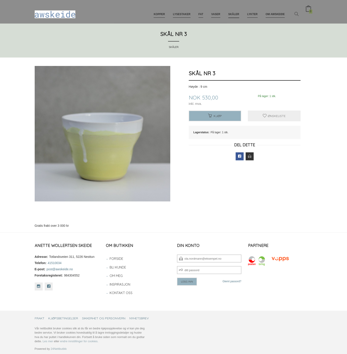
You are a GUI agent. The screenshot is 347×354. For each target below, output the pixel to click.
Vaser (215, 10)
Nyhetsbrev (139, 318)
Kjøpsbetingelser (63, 318)
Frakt (39, 318)
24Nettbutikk (59, 348)
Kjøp (215, 116)
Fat (201, 10)
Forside (116, 259)
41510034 (55, 263)
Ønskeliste (274, 116)
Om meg (116, 276)
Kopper (159, 10)
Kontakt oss (121, 293)
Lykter (252, 10)
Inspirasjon (120, 284)
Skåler (233, 10)
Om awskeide (275, 10)
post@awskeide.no (59, 269)
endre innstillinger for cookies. (79, 341)
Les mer (48, 341)
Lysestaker (182, 10)
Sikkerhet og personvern (103, 318)
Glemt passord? (232, 281)
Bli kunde (118, 267)
